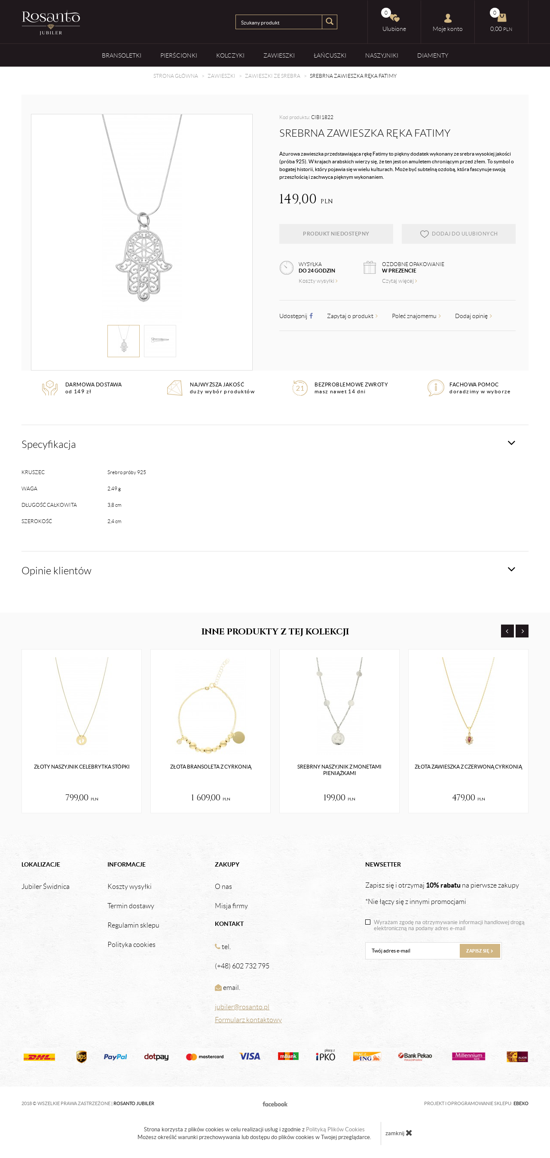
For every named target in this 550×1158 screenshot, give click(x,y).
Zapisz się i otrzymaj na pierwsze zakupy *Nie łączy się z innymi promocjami (442, 893)
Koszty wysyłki (318, 281)
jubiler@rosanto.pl (242, 1007)
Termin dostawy (130, 906)
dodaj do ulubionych (458, 234)
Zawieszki (279, 55)
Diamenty (433, 55)
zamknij (398, 1132)
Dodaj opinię (473, 315)
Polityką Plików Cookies (335, 1129)
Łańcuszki (330, 55)
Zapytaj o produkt (352, 315)
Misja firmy (231, 906)
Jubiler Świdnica (45, 887)
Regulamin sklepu (133, 925)
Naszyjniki (382, 55)
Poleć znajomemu (416, 315)
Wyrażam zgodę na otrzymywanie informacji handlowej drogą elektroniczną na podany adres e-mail (449, 925)
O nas (223, 887)
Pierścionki (179, 55)
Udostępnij (296, 315)
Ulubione (393, 20)
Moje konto (448, 22)
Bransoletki (121, 55)
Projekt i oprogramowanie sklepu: (476, 1103)
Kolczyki (230, 55)
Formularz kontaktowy (248, 1019)
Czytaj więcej (399, 281)
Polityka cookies (131, 945)
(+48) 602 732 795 (242, 966)
